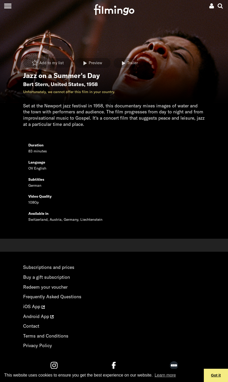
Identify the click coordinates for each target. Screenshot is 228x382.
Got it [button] (216, 375)
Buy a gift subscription (46, 277)
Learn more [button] (165, 375)
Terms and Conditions (45, 336)
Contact (31, 326)
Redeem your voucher (45, 287)
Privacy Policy (37, 345)
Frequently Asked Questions (52, 297)
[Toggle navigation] (7, 6)
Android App (38, 316)
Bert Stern (35, 84)
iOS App (34, 306)
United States (67, 84)
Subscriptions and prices (48, 267)
